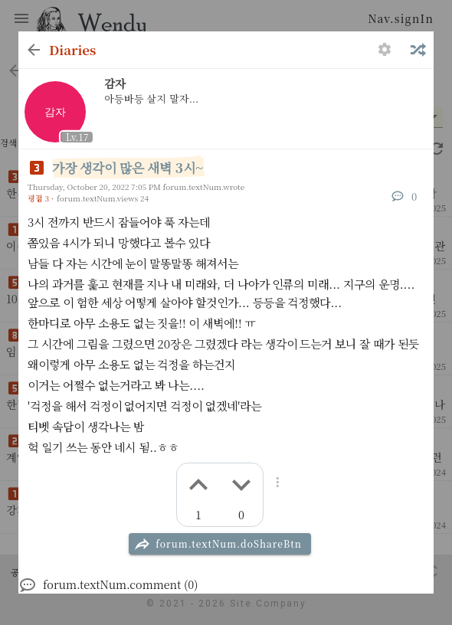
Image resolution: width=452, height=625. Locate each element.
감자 (115, 83)
